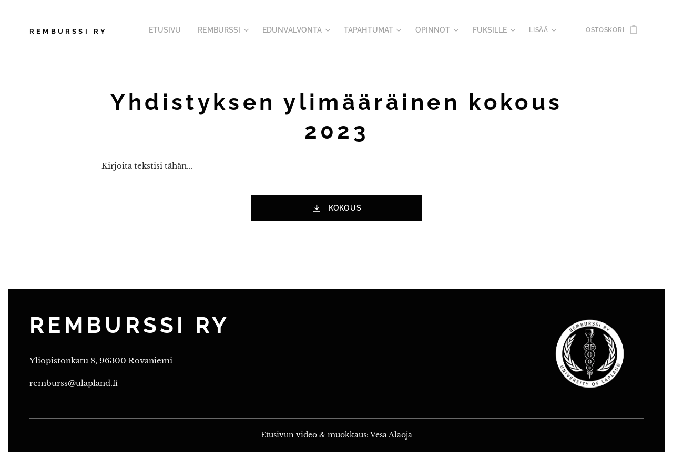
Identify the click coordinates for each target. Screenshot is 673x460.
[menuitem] (190, 30)
